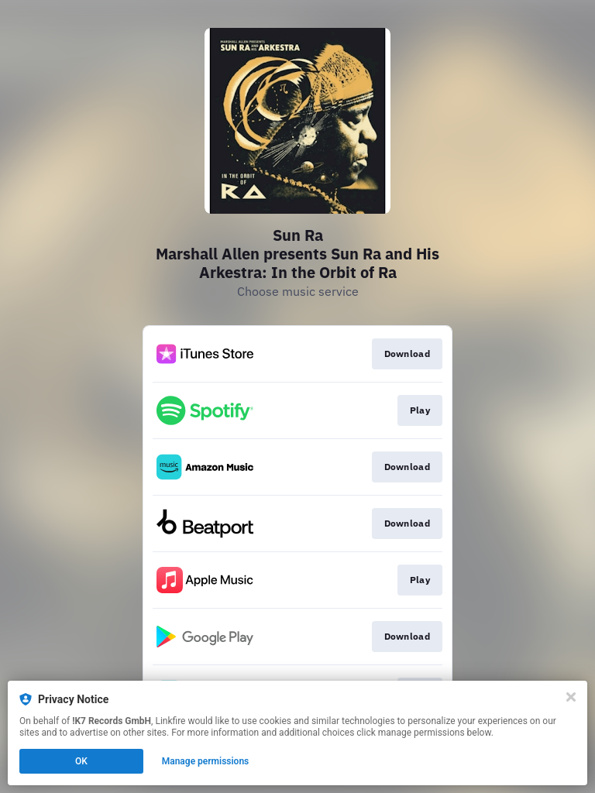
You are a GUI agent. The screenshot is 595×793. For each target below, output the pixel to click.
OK (81, 761)
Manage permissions (205, 761)
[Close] (571, 697)
